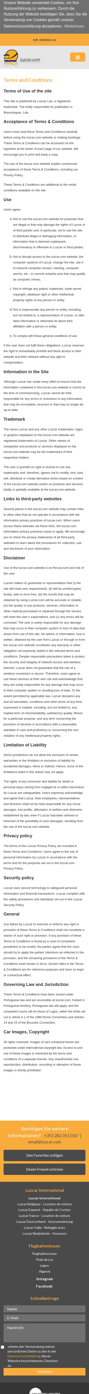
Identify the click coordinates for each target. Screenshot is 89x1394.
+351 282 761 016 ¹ (61, 1135)
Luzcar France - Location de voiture (44, 1215)
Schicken (44, 1371)
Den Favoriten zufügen (44, 1154)
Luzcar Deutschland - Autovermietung (44, 1221)
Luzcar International (44, 1197)
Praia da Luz (44, 1259)
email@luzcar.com (44, 1141)
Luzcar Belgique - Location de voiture (44, 1203)
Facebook (44, 1286)
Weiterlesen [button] (74, 26)
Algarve (44, 1271)
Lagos (44, 1265)
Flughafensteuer (44, 1253)
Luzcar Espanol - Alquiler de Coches (44, 1209)
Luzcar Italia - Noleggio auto (44, 1227)
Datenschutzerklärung (24, 1355)
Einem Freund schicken (44, 1168)
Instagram (44, 1278)
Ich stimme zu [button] (44, 40)
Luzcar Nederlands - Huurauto (45, 1233)
